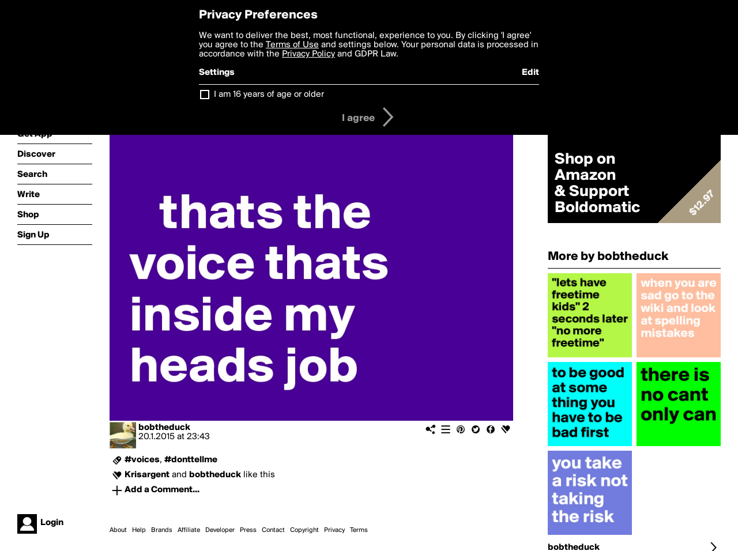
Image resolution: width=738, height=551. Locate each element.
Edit (530, 72)
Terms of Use (292, 45)
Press (248, 530)
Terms (359, 530)
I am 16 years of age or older (269, 94)
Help (139, 530)
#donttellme (190, 460)
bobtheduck (164, 427)
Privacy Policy (308, 54)
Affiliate (189, 530)
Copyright (304, 530)
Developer (220, 530)
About (118, 530)
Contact (273, 530)
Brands (161, 530)
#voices (142, 460)
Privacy (334, 530)
